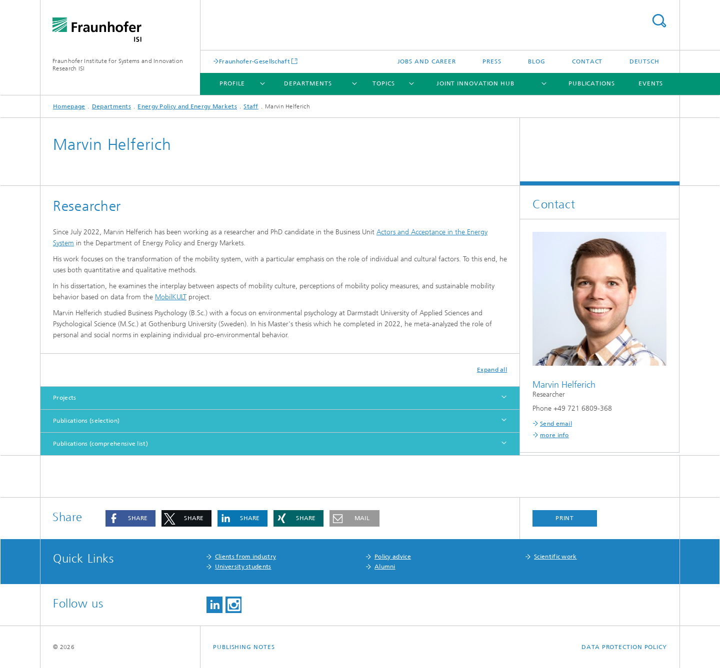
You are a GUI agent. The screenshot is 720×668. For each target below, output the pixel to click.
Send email (556, 423)
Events (650, 83)
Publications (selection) (86, 420)
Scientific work (555, 556)
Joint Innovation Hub (475, 83)
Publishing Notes (243, 647)
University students (243, 566)
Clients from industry (245, 556)
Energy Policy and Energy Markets (187, 106)
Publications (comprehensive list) (100, 443)
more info (554, 435)
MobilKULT (170, 297)
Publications (591, 83)
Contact (587, 61)
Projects (64, 397)
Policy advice (392, 556)
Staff (251, 106)
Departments (308, 83)
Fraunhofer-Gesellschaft (254, 61)
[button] (131, 518)
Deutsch (645, 61)
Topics (383, 83)
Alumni (385, 566)
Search (659, 20)
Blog (537, 61)
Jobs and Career (427, 61)
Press (492, 61)
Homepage (69, 106)
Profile (232, 83)
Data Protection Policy (624, 647)
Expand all (492, 369)
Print (565, 518)
